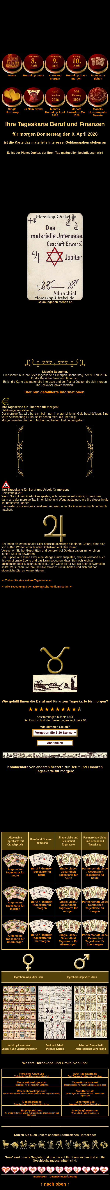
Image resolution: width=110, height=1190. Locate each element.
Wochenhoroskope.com (31, 1092)
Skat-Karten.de (85, 1093)
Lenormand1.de (85, 1102)
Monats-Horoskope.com (32, 1083)
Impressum (40, 1176)
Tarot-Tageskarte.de (85, 1074)
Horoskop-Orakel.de (31, 1074)
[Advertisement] (55, 27)
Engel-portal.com (31, 1112)
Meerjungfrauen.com (85, 1111)
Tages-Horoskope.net (85, 1083)
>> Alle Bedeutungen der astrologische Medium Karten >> (36, 586)
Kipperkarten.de (31, 1102)
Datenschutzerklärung (63, 1176)
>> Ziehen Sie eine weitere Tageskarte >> (26, 580)
